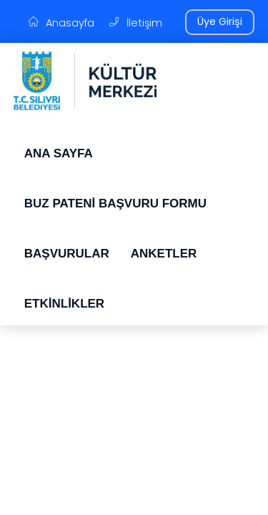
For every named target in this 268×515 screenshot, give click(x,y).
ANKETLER (164, 253)
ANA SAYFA (58, 153)
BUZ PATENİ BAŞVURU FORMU (115, 203)
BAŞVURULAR (66, 253)
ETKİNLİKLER (64, 303)
